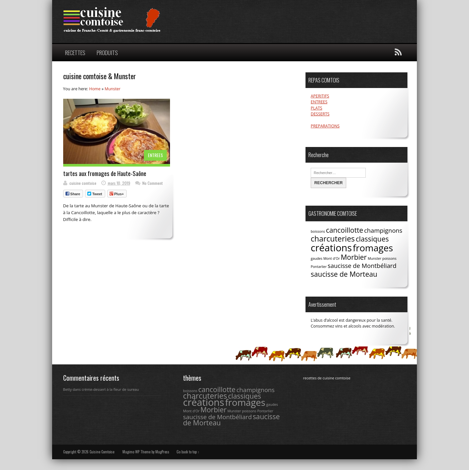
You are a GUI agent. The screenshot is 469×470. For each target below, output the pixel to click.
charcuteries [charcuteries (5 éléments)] (333, 238)
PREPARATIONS (325, 126)
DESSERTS (320, 114)
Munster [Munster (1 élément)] (374, 258)
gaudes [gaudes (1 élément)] (316, 258)
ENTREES (155, 155)
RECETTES (75, 52)
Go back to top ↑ (188, 451)
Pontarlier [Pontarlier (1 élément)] (319, 266)
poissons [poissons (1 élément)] (389, 258)
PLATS (316, 108)
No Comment (152, 183)
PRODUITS (107, 52)
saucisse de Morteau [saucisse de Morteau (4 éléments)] (344, 274)
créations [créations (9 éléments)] (331, 247)
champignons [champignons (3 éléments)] (383, 230)
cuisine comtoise (82, 183)
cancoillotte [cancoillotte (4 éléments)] (344, 230)
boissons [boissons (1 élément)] (318, 231)
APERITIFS (320, 96)
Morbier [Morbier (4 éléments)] (354, 257)
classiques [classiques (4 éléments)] (372, 238)
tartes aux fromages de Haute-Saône (104, 173)
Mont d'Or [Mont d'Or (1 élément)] (331, 258)
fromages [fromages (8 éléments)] (373, 248)
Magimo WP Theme (136, 451)
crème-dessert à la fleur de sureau (110, 389)
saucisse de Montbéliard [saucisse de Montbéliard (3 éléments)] (362, 265)
